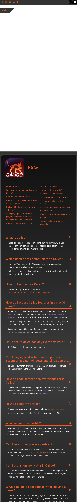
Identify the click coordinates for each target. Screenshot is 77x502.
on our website (57, 409)
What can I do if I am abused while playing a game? (55, 209)
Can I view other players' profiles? (55, 197)
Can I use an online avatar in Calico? (52, 202)
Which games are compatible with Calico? (21, 191)
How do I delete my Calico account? (51, 222)
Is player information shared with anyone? (55, 216)
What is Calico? (13, 186)
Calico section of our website (37, 452)
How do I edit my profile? (51, 190)
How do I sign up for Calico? (18, 197)
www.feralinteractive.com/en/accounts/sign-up (28, 292)
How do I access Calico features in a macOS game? (21, 202)
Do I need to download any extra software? (20, 208)
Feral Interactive (10, 2)
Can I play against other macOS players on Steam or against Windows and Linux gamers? (20, 217)
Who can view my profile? (51, 194)
